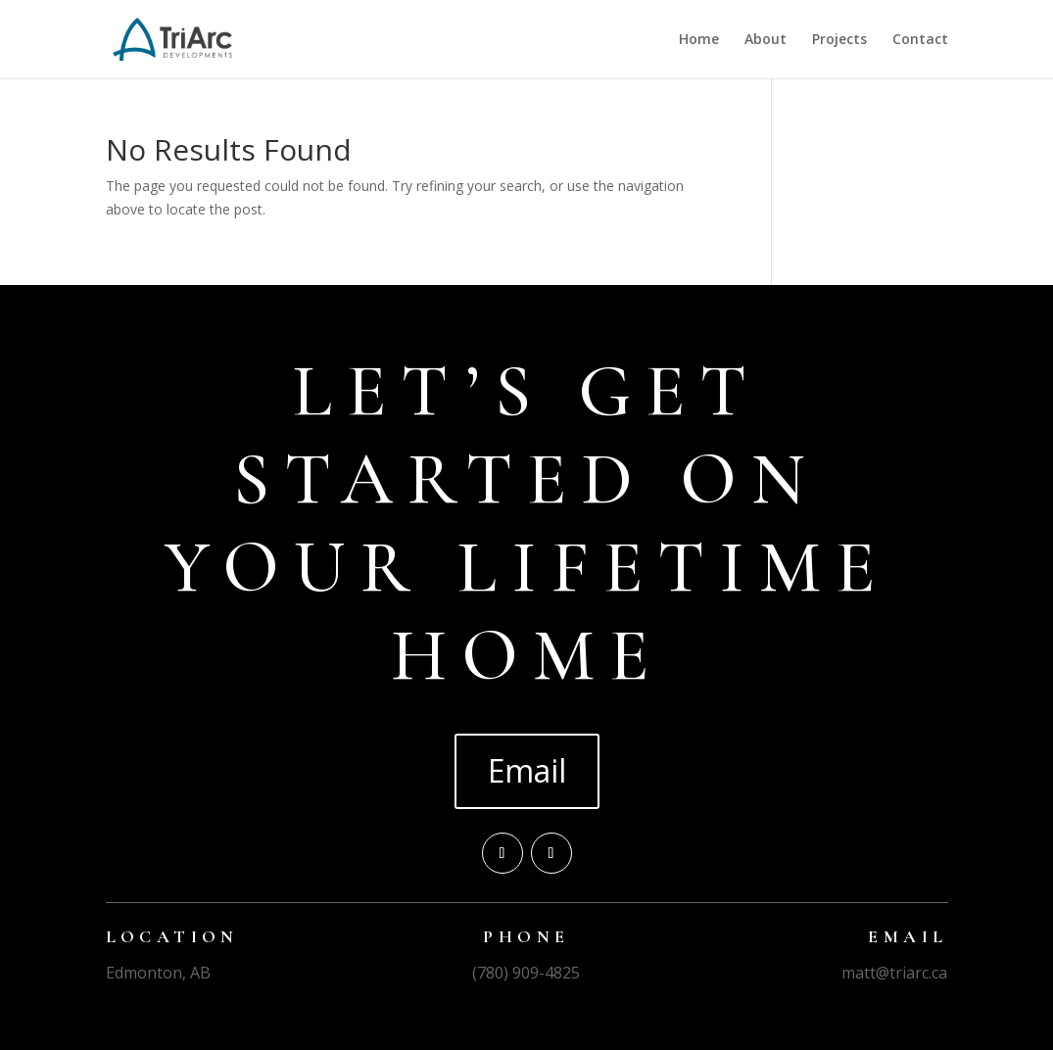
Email (527, 770)
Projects (839, 40)
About (765, 40)
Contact (920, 40)
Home (699, 40)
